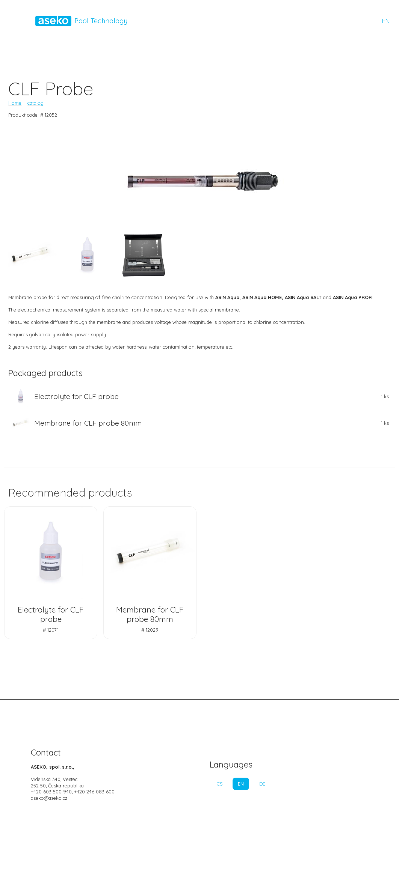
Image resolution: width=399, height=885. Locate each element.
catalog (35, 103)
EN (386, 21)
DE (262, 784)
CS (219, 784)
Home (14, 103)
